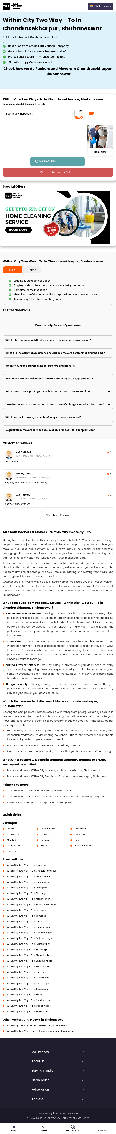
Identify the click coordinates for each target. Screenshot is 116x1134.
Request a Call (61, 172)
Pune (77, 839)
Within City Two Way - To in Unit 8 (24, 921)
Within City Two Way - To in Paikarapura (28, 1011)
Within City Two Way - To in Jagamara (27, 910)
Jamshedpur (14, 845)
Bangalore (80, 828)
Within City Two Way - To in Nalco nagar (28, 983)
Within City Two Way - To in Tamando (26, 915)
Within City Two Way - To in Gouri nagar (28, 988)
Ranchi (10, 828)
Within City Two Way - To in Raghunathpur (29, 876)
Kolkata (45, 839)
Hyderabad (13, 834)
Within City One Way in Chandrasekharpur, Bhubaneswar (37, 1025)
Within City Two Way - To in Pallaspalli (27, 887)
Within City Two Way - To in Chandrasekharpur (31, 870)
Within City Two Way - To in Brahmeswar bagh (31, 904)
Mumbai (11, 839)
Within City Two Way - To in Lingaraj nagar (29, 927)
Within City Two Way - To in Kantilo (25, 994)
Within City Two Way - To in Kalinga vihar (28, 943)
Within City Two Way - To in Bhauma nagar (29, 960)
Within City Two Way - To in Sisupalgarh (28, 955)
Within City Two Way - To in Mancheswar (28, 898)
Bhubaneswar (48, 828)
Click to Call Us (47, 161)
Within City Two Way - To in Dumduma (27, 972)
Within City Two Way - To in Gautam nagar (29, 932)
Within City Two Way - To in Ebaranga (26, 893)
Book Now (100, 152)
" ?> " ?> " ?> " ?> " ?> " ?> (39, 113)
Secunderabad (83, 845)
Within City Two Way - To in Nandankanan (29, 1000)
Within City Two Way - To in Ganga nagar (28, 1005)
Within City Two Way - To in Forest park (27, 865)
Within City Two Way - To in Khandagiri (27, 949)
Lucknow (11, 851)
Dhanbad (80, 834)
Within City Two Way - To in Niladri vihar (28, 977)
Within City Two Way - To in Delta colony (28, 881)
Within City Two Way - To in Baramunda (28, 966)
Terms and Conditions (66, 1113)
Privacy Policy (45, 1113)
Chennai (45, 834)
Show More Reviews (58, 515)
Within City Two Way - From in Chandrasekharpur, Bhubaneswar (41, 1031)
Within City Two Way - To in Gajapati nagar (29, 938)
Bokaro (44, 845)
